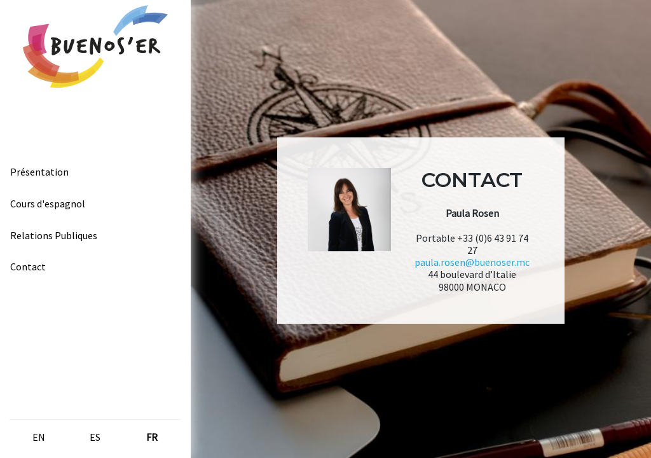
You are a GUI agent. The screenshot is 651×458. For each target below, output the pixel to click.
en (38, 437)
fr (152, 437)
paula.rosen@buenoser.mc (472, 262)
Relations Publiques (53, 235)
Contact (28, 266)
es (95, 437)
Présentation (39, 171)
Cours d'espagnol (47, 203)
